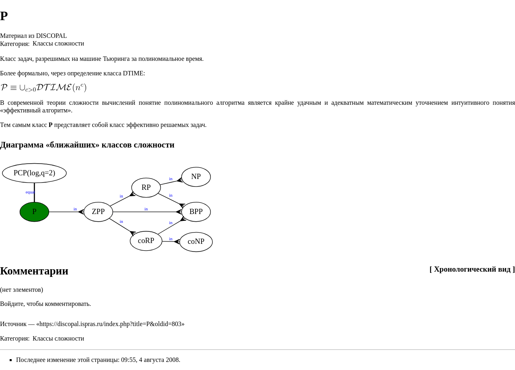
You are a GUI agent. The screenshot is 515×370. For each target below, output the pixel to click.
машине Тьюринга (105, 58)
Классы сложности (58, 43)
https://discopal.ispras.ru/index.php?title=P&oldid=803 (110, 323)
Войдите (11, 303)
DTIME (133, 73)
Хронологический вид (472, 269)
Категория (14, 43)
